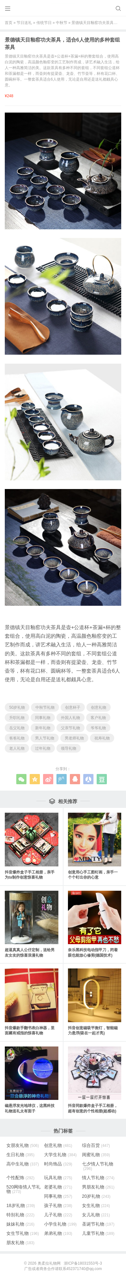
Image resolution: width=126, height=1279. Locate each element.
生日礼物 (20, 1154)
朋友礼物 (20, 1242)
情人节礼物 (98, 1177)
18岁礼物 (20, 1205)
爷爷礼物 (98, 728)
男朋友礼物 (98, 1187)
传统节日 (44, 22)
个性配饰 (20, 1177)
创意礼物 (98, 707)
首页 (8, 22)
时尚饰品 (58, 1164)
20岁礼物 (96, 1196)
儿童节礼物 (98, 1233)
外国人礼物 (70, 717)
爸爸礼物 (17, 738)
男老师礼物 (74, 738)
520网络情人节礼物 (23, 1189)
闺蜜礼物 (96, 1154)
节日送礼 (24, 22)
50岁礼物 (17, 707)
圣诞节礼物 (98, 1224)
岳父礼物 (17, 728)
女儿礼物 (96, 1214)
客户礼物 (98, 717)
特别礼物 (20, 1214)
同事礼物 (42, 717)
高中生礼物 (22, 1164)
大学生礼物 (60, 1154)
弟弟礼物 (58, 1233)
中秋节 (61, 22)
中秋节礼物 (45, 707)
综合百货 (96, 1145)
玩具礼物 (58, 1177)
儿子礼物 (58, 1214)
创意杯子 (72, 707)
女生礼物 (96, 1205)
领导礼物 (68, 748)
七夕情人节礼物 (97, 1166)
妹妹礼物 (20, 1224)
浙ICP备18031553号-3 (83, 1263)
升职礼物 (17, 717)
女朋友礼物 (22, 1145)
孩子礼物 (58, 1205)
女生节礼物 (22, 1233)
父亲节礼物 (70, 728)
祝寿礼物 (102, 738)
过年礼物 (42, 748)
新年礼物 (42, 728)
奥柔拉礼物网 (49, 1263)
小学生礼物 (60, 1224)
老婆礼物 (58, 1187)
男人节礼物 (44, 738)
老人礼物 (17, 748)
